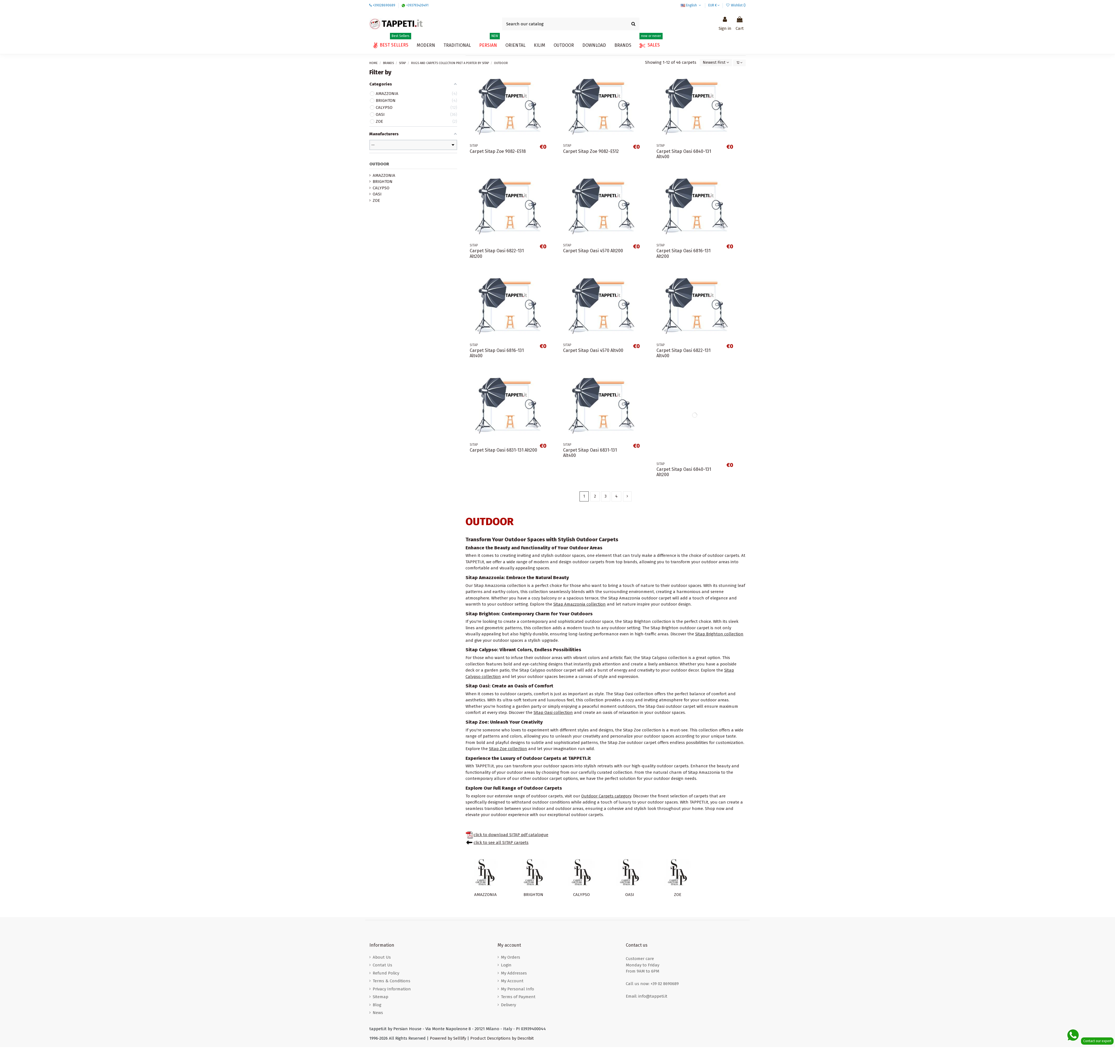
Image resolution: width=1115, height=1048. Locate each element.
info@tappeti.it (652, 997)
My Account (512, 981)
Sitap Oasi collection (553, 713)
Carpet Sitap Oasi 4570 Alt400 (593, 351)
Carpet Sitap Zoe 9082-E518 (498, 151)
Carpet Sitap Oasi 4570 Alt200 (593, 251)
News (378, 1013)
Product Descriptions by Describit (502, 1039)
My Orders (510, 958)
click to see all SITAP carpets (501, 843)
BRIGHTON (533, 895)
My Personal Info (517, 989)
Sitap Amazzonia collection (579, 605)
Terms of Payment (518, 997)
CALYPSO (581, 895)
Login (506, 965)
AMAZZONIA (485, 895)
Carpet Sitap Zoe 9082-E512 (591, 151)
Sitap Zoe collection (508, 749)
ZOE (677, 895)
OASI (629, 895)
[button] (594, 45)
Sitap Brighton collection (719, 634)
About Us (382, 958)
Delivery (508, 1005)
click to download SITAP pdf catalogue (511, 835)
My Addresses (514, 973)
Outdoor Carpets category (606, 796)
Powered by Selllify (448, 1039)
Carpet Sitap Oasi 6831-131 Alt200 (503, 450)
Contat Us (382, 965)
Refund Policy (386, 973)
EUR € (714, 5)
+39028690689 (384, 5)
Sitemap (380, 997)
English (691, 5)
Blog (377, 1005)
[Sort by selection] (713, 63)
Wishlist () (736, 5)
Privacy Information (392, 989)
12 (738, 62)
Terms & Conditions (391, 981)
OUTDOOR (379, 164)
